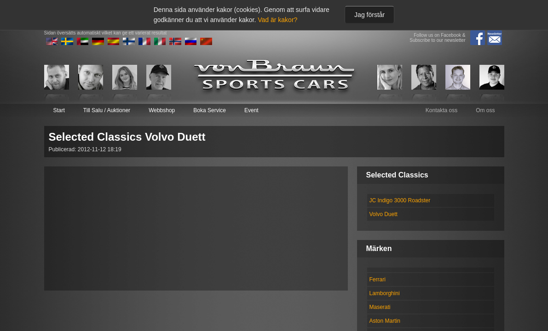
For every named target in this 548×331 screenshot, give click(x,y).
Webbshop (162, 110)
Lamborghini (384, 293)
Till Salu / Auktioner (106, 110)
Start (59, 110)
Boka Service (209, 110)
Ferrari (377, 279)
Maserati (380, 307)
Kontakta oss (441, 110)
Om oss (485, 110)
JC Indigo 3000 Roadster (400, 200)
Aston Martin (384, 321)
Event (251, 110)
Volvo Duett (383, 214)
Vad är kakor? (277, 19)
